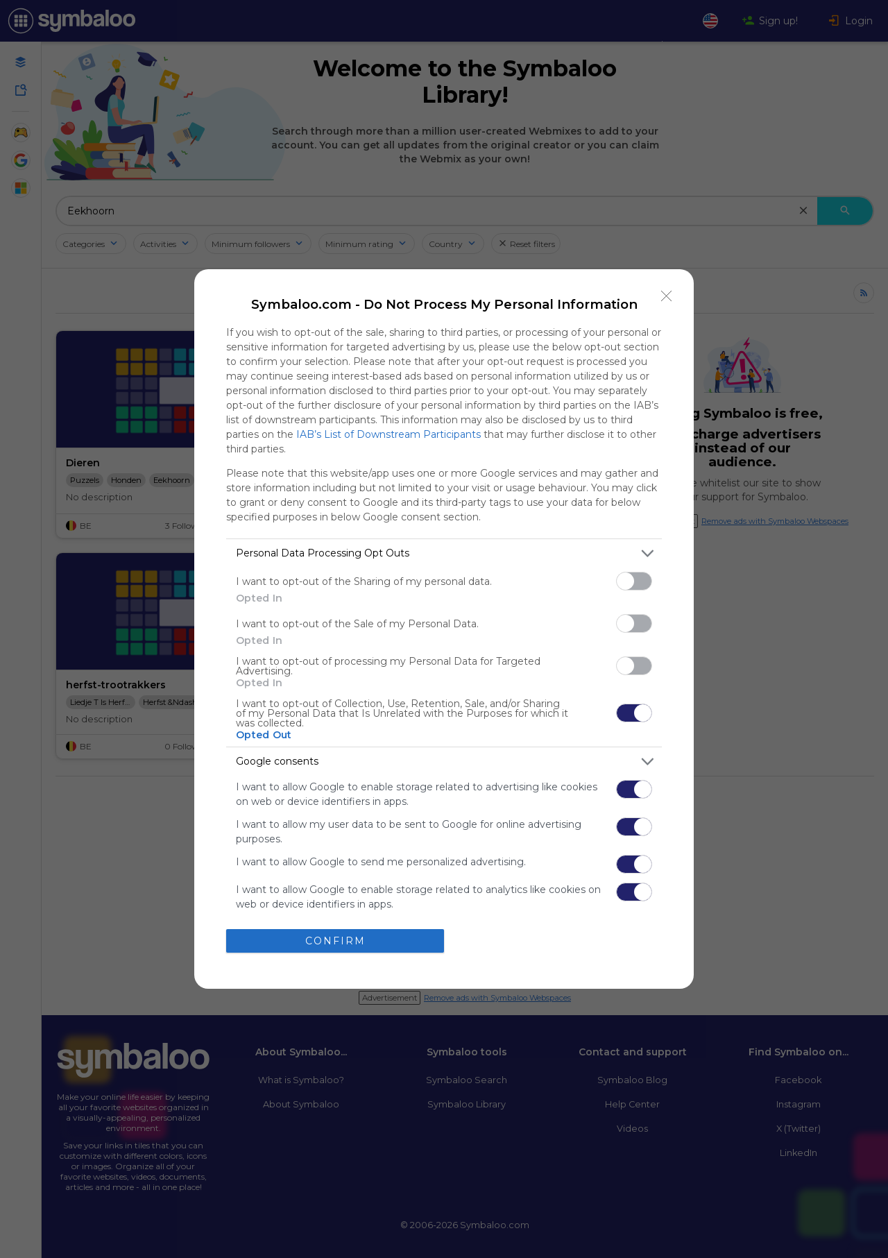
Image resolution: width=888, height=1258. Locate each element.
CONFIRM (335, 941)
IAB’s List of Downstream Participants (388, 434)
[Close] (667, 296)
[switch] (634, 581)
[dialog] (444, 629)
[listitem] (444, 553)
